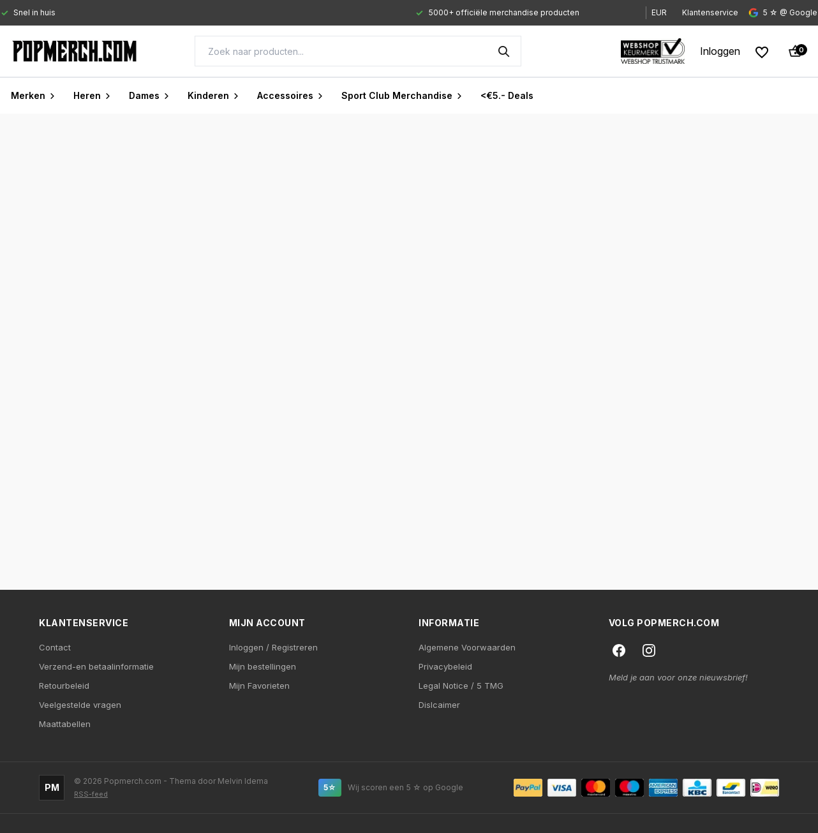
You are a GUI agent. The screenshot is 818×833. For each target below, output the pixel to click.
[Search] (358, 51)
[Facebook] (619, 650)
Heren (92, 95)
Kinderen (213, 95)
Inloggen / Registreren (273, 647)
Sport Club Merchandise (402, 95)
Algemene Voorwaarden (467, 647)
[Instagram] (649, 650)
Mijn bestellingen (262, 666)
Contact (55, 647)
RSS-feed (91, 794)
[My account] (720, 51)
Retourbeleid (64, 685)
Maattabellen (65, 724)
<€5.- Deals (506, 95)
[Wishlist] (761, 51)
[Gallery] (312, 12)
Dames (149, 95)
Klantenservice (710, 12)
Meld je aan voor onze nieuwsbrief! (678, 677)
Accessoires (290, 95)
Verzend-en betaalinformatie (96, 666)
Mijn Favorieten (259, 685)
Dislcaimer (439, 705)
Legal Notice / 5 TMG (461, 685)
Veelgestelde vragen (80, 705)
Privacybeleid (445, 666)
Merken (33, 95)
